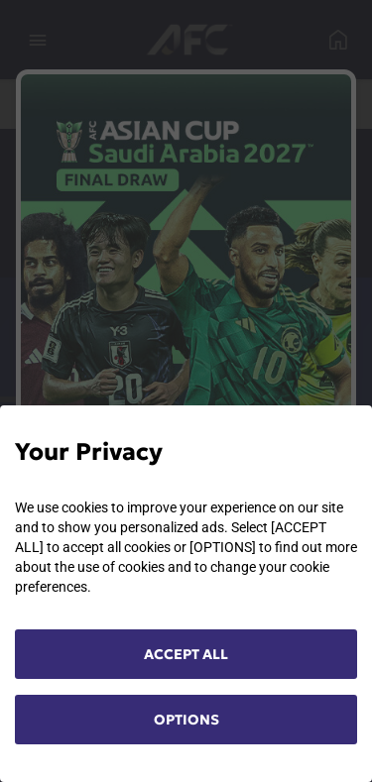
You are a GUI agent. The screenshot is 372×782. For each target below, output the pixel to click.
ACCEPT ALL (186, 654)
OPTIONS (186, 719)
